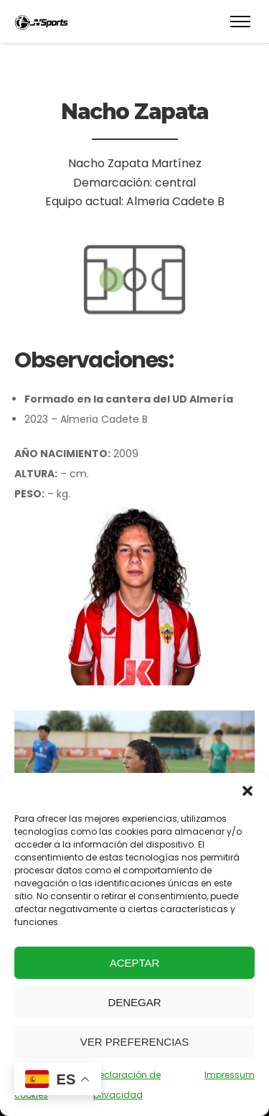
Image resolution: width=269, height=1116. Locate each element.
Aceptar (135, 963)
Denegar (134, 1002)
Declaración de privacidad (127, 1085)
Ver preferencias (134, 1042)
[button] (247, 791)
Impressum (229, 1075)
